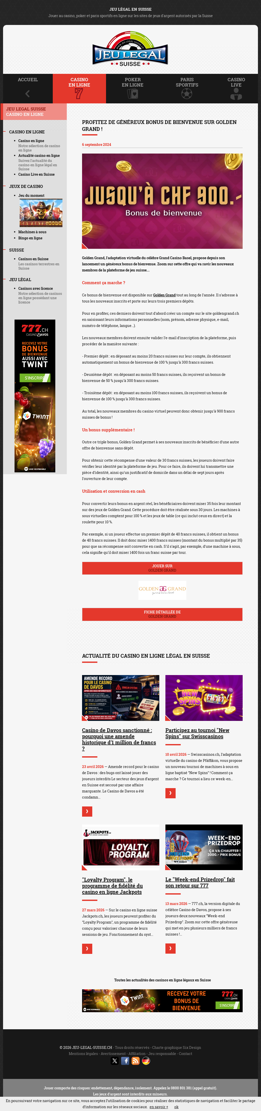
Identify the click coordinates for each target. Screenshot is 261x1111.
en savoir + (159, 1106)
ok (176, 1106)
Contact (185, 1053)
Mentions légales (83, 1053)
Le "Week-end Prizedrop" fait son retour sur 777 (200, 882)
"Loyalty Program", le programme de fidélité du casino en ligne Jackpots (112, 885)
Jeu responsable (162, 1053)
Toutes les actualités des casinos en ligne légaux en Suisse (162, 980)
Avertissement (113, 1053)
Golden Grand (164, 295)
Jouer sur (162, 568)
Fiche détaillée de (162, 614)
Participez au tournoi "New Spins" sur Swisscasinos (197, 733)
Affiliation (137, 1053)
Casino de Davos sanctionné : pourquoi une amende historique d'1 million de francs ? (119, 739)
